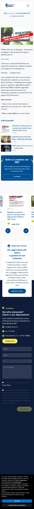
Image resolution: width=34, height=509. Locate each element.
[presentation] (8, 230)
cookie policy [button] (17, 482)
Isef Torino (5, 59)
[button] (31, 477)
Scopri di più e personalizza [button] (17, 505)
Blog (13, 13)
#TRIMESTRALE (15, 73)
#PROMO (4, 73)
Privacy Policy (6, 385)
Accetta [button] (17, 501)
